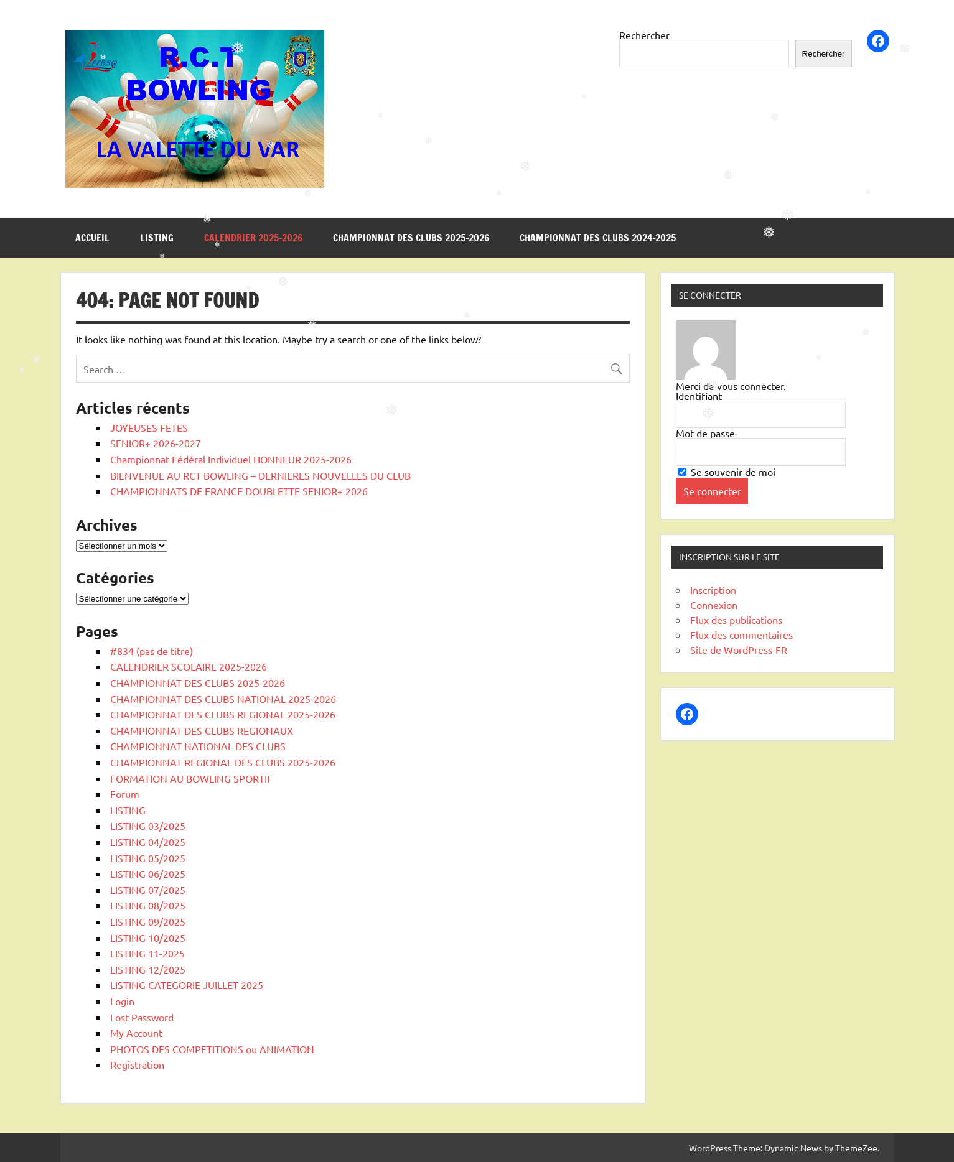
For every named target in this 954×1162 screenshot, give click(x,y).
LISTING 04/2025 (147, 841)
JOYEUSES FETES (149, 427)
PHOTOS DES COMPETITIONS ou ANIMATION (212, 1049)
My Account (136, 1032)
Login (122, 1001)
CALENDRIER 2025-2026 (253, 237)
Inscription (713, 589)
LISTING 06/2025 (147, 873)
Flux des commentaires (741, 634)
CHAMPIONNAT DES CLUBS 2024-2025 (598, 237)
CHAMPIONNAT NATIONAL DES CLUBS (198, 746)
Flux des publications (736, 619)
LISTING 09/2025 (147, 921)
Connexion (713, 604)
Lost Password (142, 1017)
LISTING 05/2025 (147, 858)
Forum (124, 794)
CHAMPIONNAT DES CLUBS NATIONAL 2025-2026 (223, 698)
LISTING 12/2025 (147, 969)
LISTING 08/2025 (147, 905)
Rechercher (644, 35)
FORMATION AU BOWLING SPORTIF (191, 778)
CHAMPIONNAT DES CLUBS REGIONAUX (201, 730)
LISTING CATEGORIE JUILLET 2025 (186, 984)
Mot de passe (705, 433)
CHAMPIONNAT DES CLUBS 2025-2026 (411, 237)
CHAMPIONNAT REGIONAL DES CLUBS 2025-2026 (222, 762)
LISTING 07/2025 (147, 889)
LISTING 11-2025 (147, 953)
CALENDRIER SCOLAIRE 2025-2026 (188, 666)
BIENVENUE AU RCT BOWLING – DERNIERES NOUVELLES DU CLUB (260, 475)
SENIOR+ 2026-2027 (155, 443)
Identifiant (699, 395)
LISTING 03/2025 (147, 825)
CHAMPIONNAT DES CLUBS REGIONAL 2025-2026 (222, 714)
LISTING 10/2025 (147, 937)
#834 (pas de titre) (151, 650)
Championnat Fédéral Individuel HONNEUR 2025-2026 (231, 459)
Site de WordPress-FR (738, 649)
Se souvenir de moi (726, 471)
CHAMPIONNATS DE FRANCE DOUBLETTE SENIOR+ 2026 (239, 491)
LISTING (157, 237)
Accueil (92, 237)
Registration (137, 1064)
